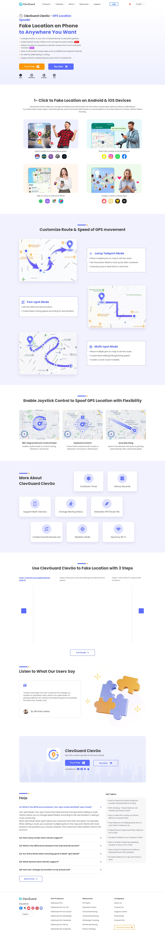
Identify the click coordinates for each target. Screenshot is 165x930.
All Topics (86, 904)
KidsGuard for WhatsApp (61, 917)
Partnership (119, 917)
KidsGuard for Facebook (61, 921)
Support (97, 4)
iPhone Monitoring (90, 925)
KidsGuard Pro (57, 904)
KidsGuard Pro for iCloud (61, 912)
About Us (118, 904)
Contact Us (118, 908)
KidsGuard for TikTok (59, 925)
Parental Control (89, 908)
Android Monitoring (90, 917)
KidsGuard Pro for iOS (60, 908)
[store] (130, 4)
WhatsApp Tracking (90, 921)
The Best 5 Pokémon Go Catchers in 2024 (125, 838)
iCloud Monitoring (89, 912)
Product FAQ (119, 921)
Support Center (120, 912)
